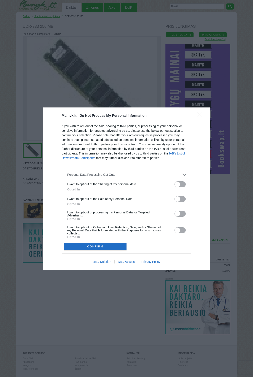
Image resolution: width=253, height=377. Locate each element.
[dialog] (126, 188)
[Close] (201, 116)
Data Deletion (102, 261)
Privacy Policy (150, 261)
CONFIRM (95, 246)
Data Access (126, 261)
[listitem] (126, 174)
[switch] (180, 184)
